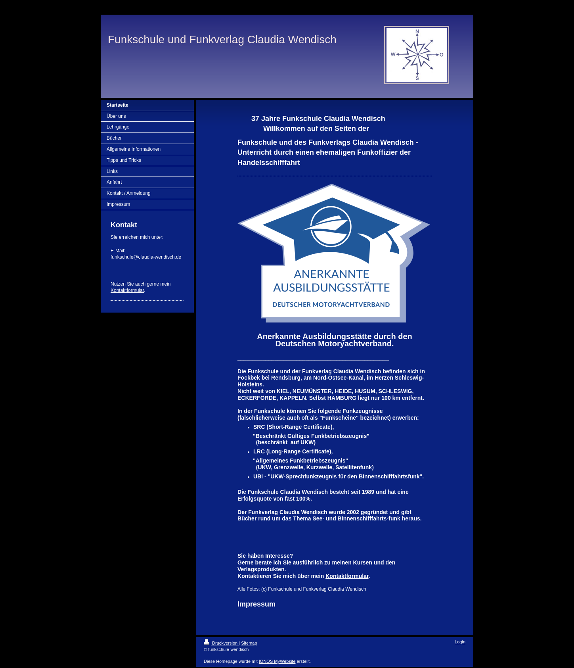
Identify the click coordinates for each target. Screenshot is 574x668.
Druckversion (221, 643)
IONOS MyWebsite (277, 661)
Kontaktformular (127, 290)
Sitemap (249, 643)
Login (460, 641)
